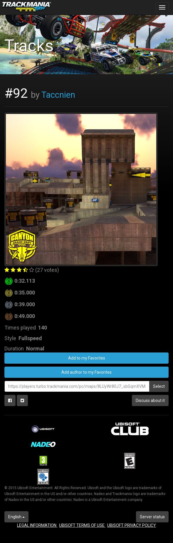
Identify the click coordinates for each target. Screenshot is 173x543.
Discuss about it (150, 400)
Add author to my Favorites (86, 372)
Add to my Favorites (86, 358)
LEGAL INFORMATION (37, 525)
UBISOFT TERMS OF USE (82, 525)
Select (159, 386)
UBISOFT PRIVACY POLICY (131, 525)
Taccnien (58, 95)
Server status (152, 516)
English (16, 516)
